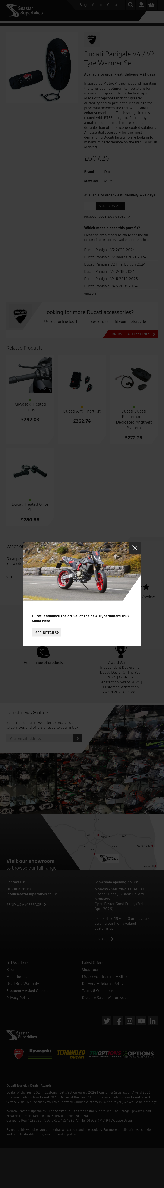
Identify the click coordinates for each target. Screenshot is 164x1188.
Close (135, 548)
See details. (46, 632)
